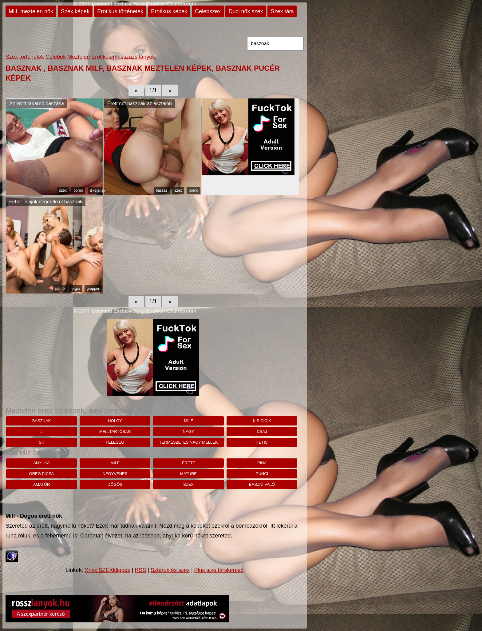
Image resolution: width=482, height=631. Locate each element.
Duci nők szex (245, 11)
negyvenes (115, 473)
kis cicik (262, 420)
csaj (262, 431)
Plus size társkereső (219, 570)
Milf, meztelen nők (31, 11)
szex (63, 190)
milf (188, 420)
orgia (76, 288)
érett (188, 463)
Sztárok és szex (170, 570)
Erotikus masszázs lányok (123, 57)
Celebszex (208, 11)
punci (262, 473)
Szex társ (282, 11)
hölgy (115, 420)
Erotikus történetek (120, 11)
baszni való (262, 484)
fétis (262, 442)
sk (41, 442)
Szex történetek (25, 57)
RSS (140, 570)
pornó (78, 190)
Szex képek (75, 11)
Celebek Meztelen (67, 57)
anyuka (41, 463)
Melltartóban (115, 431)
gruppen (93, 288)
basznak (41, 420)
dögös (115, 484)
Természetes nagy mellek (188, 442)
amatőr (41, 484)
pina (262, 463)
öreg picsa (41, 473)
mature (188, 473)
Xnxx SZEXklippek (107, 570)
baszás (162, 190)
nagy (188, 431)
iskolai (95, 190)
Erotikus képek (169, 11)
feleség (115, 442)
